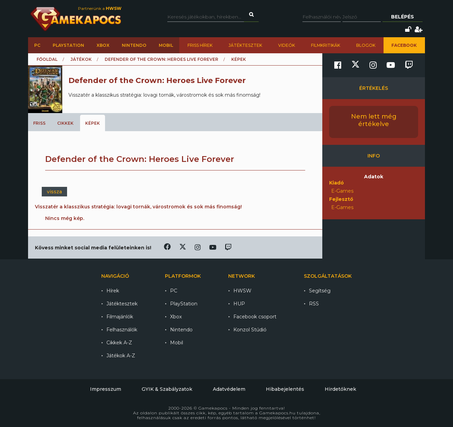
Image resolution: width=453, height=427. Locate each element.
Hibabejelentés (285, 389)
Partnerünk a (99, 8)
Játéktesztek (245, 45)
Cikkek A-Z (119, 343)
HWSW (242, 291)
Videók (286, 45)
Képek (92, 123)
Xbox (102, 45)
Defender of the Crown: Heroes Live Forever (161, 59)
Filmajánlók (119, 317)
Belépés (402, 17)
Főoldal (47, 59)
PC (37, 45)
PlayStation (68, 45)
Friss (39, 123)
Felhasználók (121, 330)
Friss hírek (199, 45)
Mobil (166, 45)
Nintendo (134, 45)
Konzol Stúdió (250, 330)
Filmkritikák (325, 45)
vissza (54, 192)
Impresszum (105, 389)
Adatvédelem (229, 389)
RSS (314, 304)
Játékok (81, 59)
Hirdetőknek (340, 389)
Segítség (320, 291)
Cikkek (65, 123)
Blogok (365, 45)
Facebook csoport (254, 317)
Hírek (112, 291)
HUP (239, 304)
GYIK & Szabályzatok (167, 389)
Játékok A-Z (120, 356)
